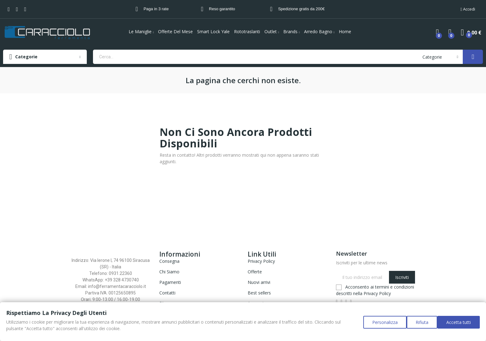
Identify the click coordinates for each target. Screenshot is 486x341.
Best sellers (259, 293)
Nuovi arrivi (259, 282)
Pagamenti (170, 282)
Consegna (169, 261)
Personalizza (378, 325)
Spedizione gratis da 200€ (301, 9)
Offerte (255, 272)
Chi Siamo (169, 272)
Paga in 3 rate (156, 9)
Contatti (167, 293)
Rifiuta (419, 325)
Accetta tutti (458, 325)
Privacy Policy (261, 261)
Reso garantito (222, 9)
